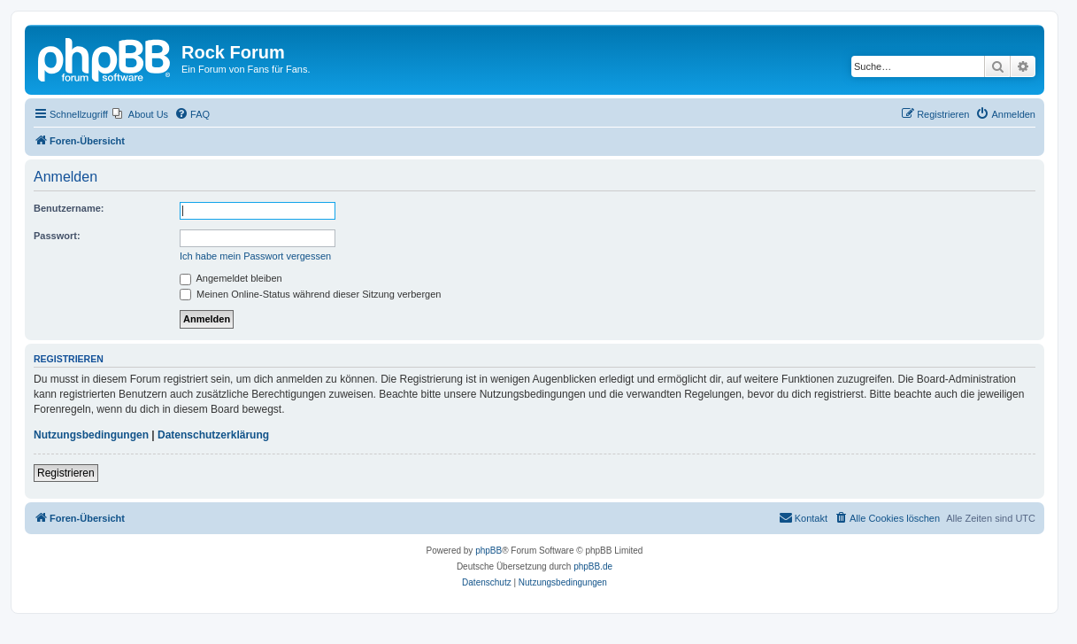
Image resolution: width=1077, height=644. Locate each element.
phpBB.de (592, 566)
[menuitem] (140, 114)
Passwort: (57, 235)
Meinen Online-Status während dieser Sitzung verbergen (310, 294)
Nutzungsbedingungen (91, 435)
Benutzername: (69, 208)
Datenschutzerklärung (213, 435)
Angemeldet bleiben (231, 278)
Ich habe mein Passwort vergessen (255, 256)
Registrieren (66, 473)
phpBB (488, 550)
